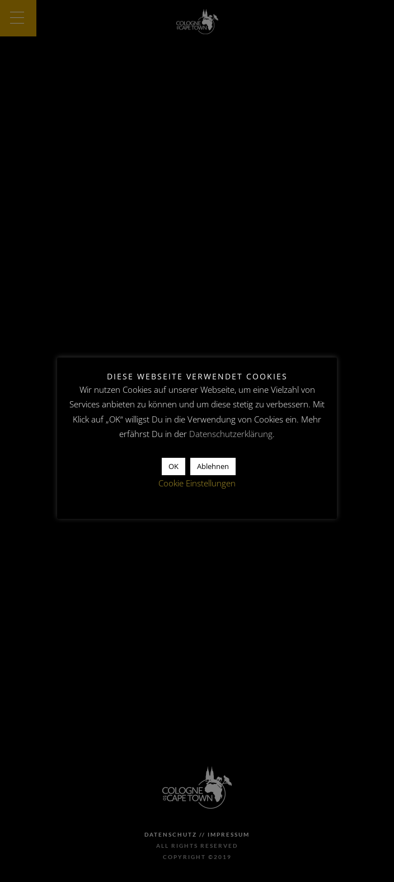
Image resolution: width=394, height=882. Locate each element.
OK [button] (173, 466)
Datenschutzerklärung (231, 433)
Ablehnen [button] (213, 466)
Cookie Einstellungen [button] (197, 483)
